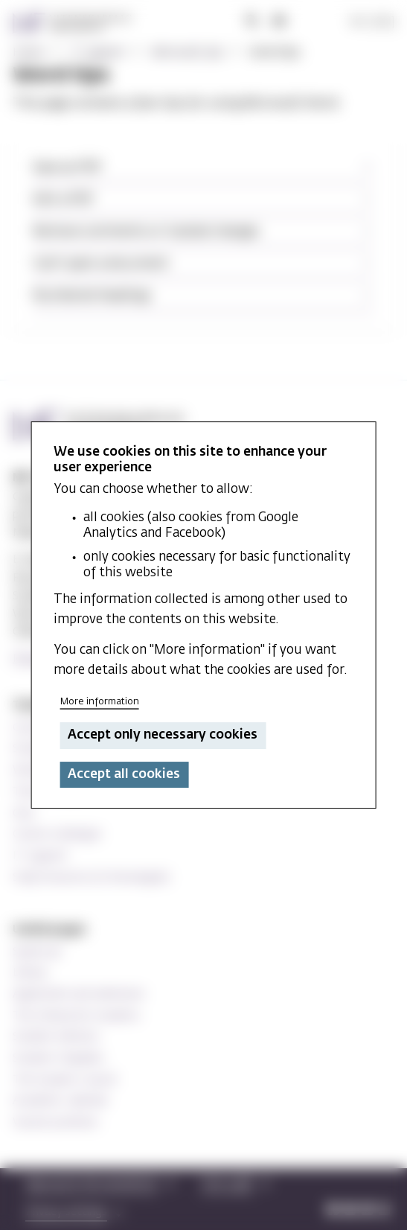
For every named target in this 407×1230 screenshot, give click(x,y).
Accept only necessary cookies (162, 736)
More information (99, 702)
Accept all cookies (124, 774)
